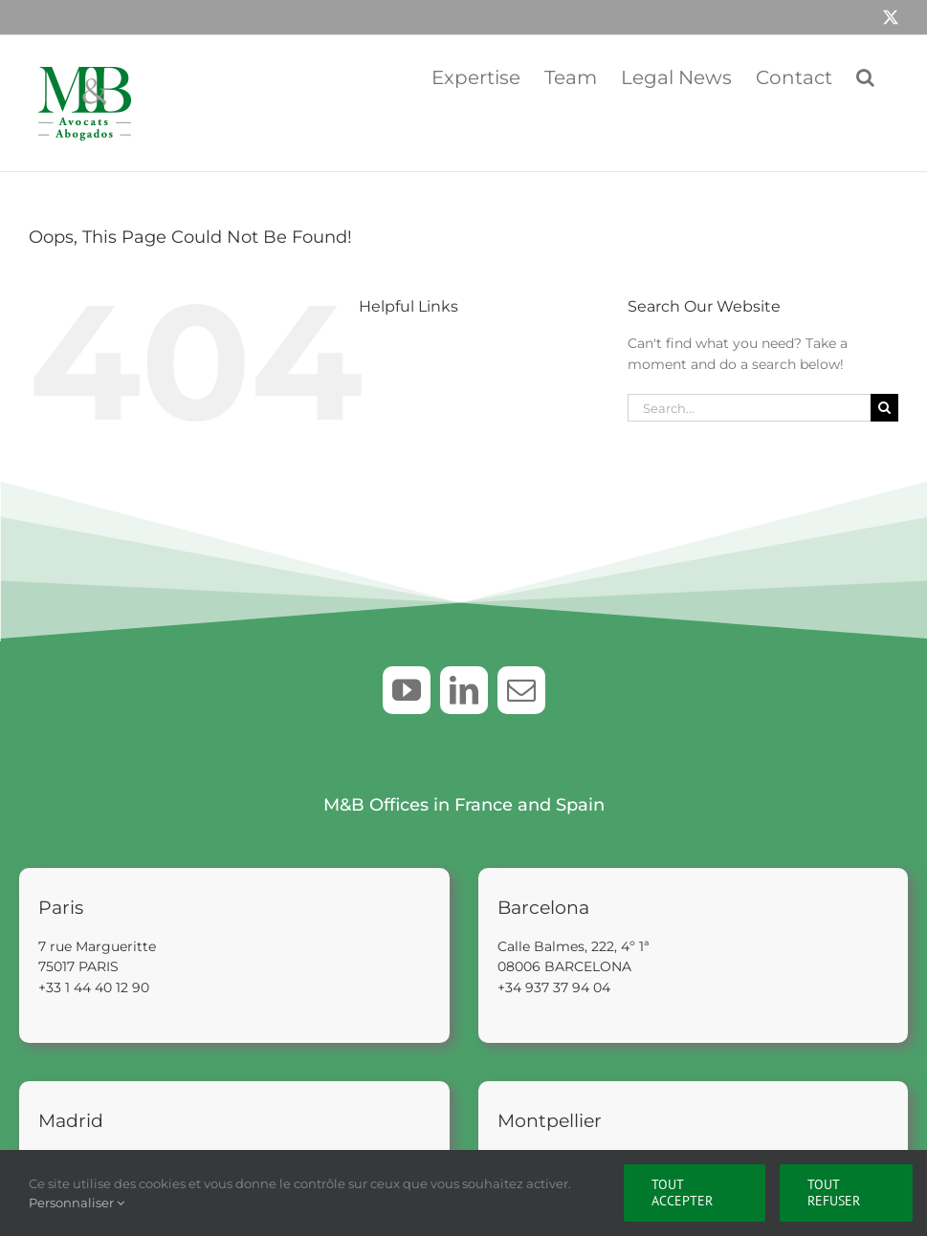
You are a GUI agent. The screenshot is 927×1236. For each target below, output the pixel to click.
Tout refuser (833, 1192)
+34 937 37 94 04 (553, 985)
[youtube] (406, 690)
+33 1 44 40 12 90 (93, 985)
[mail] (521, 690)
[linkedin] (464, 690)
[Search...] (749, 408)
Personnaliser (76, 1202)
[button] (865, 75)
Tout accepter (682, 1192)
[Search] (884, 408)
